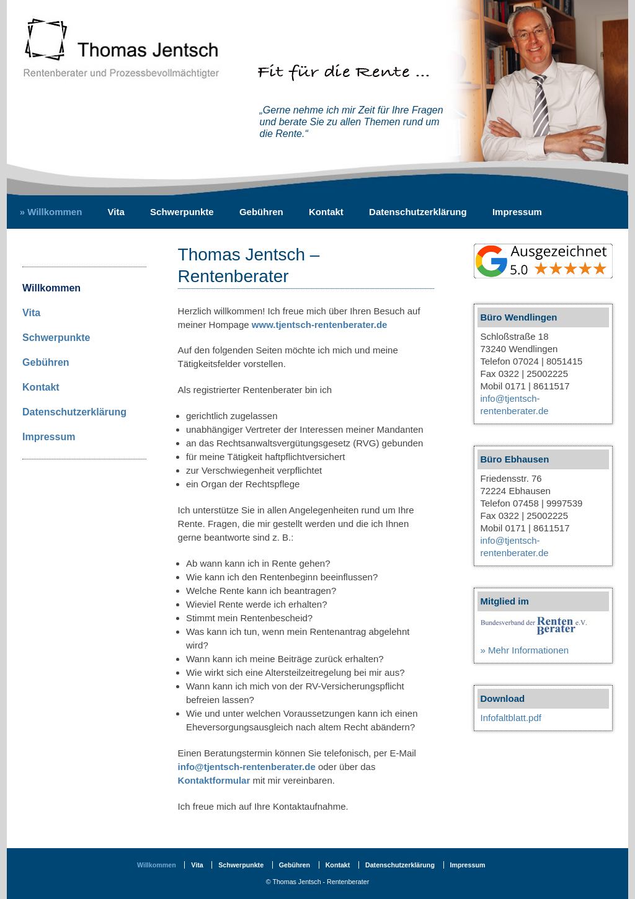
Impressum (517, 211)
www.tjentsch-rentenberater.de (320, 324)
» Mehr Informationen (525, 650)
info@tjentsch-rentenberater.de (247, 766)
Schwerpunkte (182, 211)
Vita (116, 211)
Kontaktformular (214, 780)
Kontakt (326, 211)
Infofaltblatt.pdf (511, 717)
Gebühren (261, 211)
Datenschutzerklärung (418, 211)
